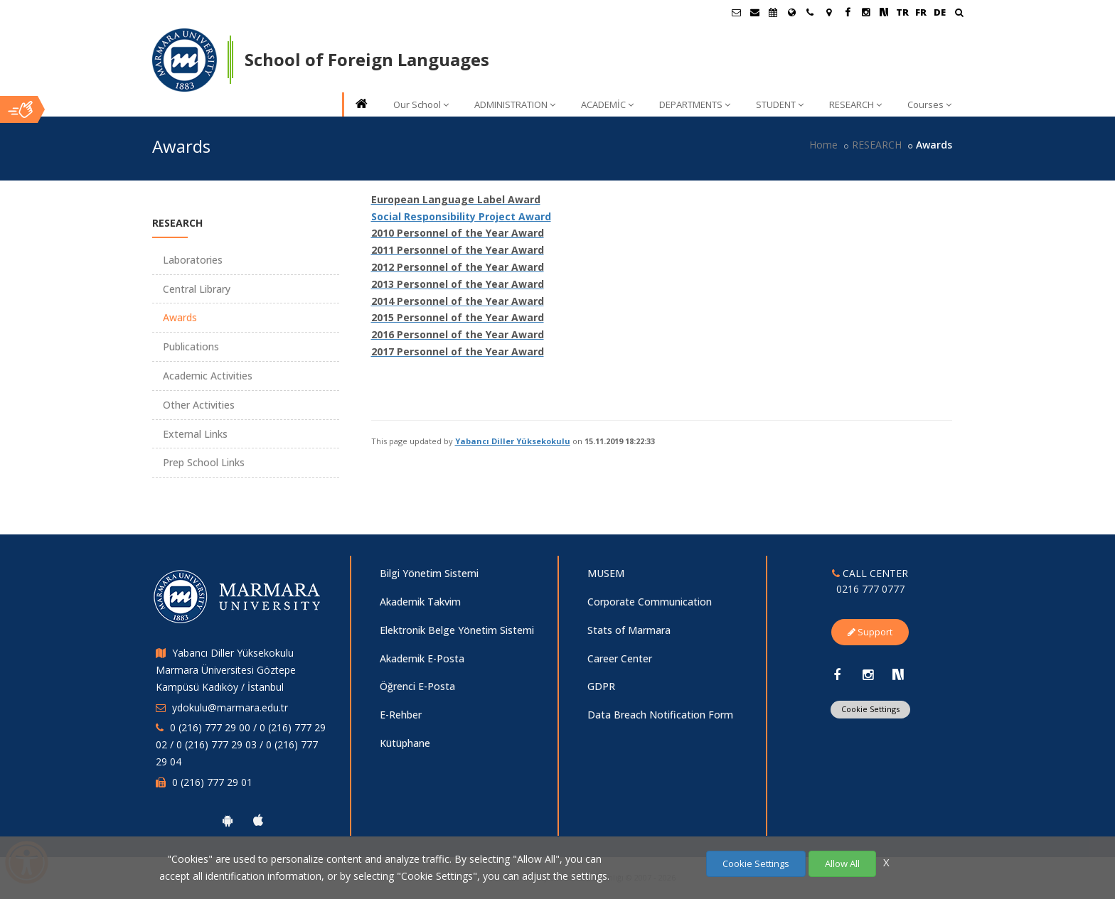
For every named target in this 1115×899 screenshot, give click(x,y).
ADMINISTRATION (514, 104)
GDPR (601, 686)
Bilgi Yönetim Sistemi (429, 573)
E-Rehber (401, 714)
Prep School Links (204, 462)
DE (940, 12)
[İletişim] (810, 12)
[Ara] (958, 14)
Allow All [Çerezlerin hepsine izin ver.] (842, 863)
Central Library (196, 289)
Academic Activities (207, 375)
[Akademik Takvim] (773, 12)
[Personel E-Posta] (754, 12)
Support (870, 631)
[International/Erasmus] (791, 12)
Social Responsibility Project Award (461, 216)
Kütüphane (405, 743)
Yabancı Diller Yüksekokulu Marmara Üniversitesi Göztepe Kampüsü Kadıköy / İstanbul (226, 670)
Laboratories (193, 260)
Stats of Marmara (629, 630)
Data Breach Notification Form (660, 714)
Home (823, 144)
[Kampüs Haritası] (828, 12)
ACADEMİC (607, 104)
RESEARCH (855, 104)
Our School (421, 104)
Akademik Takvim (420, 601)
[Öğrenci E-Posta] (736, 12)
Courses (929, 104)
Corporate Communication (649, 601)
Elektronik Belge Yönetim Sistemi (457, 630)
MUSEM (605, 573)
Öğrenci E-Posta (417, 686)
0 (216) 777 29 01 (212, 782)
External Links (195, 434)
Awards (180, 317)
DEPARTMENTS (694, 104)
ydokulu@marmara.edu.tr (230, 707)
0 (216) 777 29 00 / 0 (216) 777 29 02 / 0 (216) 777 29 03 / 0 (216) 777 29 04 (241, 744)
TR (902, 12)
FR (921, 12)
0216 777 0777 (870, 589)
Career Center (619, 658)
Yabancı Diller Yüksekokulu (512, 441)
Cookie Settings (870, 709)
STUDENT (780, 104)
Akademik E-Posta (422, 658)
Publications (191, 346)
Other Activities (199, 404)
